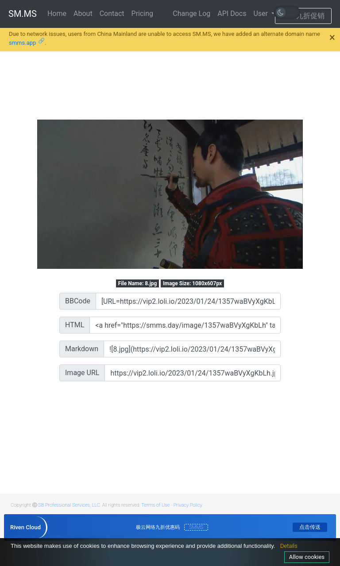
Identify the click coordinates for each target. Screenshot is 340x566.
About (83, 13)
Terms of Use (156, 505)
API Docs (231, 13)
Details (289, 546)
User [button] (261, 13)
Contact (112, 13)
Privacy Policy (188, 505)
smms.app (22, 42)
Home (56, 13)
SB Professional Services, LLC (69, 505)
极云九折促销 (303, 16)
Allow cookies (307, 557)
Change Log (191, 13)
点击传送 (310, 527)
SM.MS (22, 13)
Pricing (142, 13)
